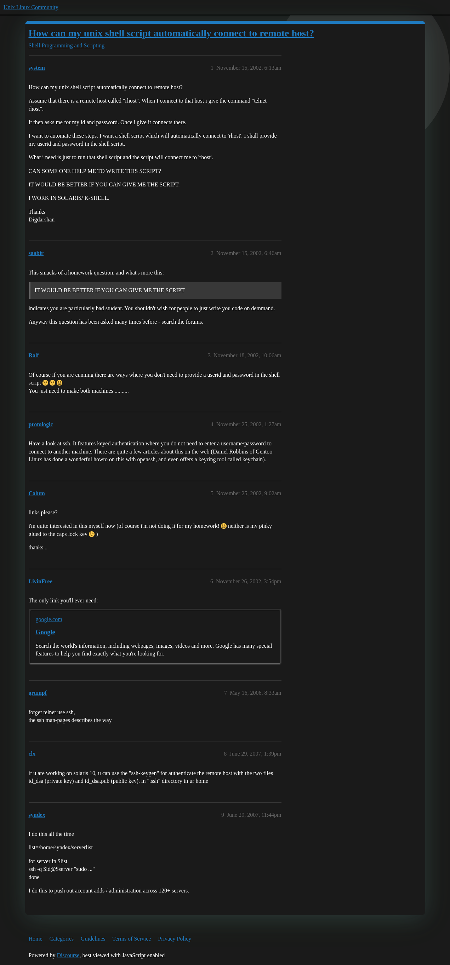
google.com (49, 619)
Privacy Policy (174, 939)
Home (35, 939)
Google (45, 632)
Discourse (68, 955)
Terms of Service (131, 939)
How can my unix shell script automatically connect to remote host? (171, 33)
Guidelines (93, 939)
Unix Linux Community (31, 7)
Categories (62, 939)
